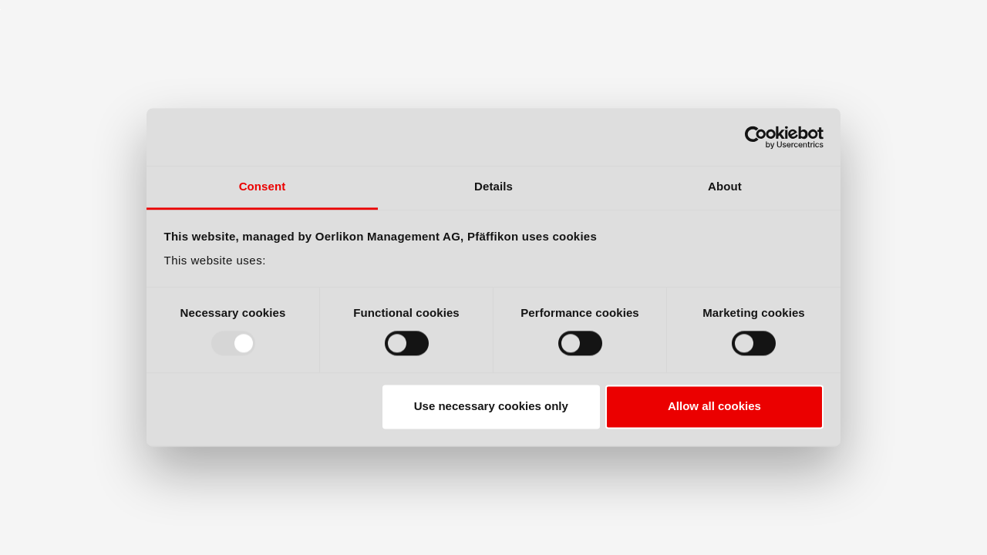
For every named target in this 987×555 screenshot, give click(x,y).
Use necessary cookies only (491, 406)
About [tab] (725, 186)
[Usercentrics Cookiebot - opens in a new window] (756, 137)
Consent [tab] (262, 186)
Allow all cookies (714, 406)
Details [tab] (493, 186)
